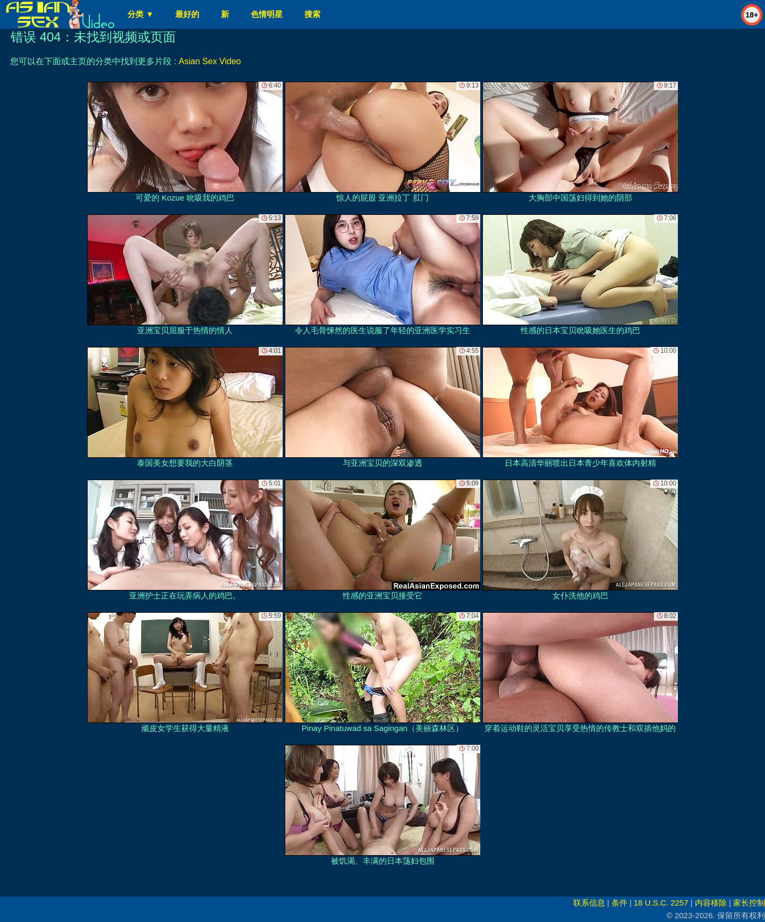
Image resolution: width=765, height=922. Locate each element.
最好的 (187, 14)
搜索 (312, 14)
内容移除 (711, 902)
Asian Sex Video (209, 61)
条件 (619, 902)
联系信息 (589, 902)
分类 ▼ (141, 14)
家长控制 (749, 902)
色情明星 (267, 14)
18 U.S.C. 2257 (661, 902)
